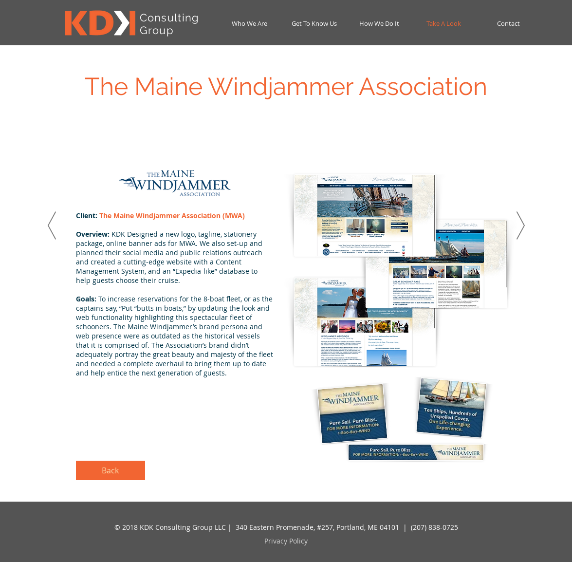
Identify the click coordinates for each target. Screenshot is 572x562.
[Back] (110, 470)
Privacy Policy (286, 540)
